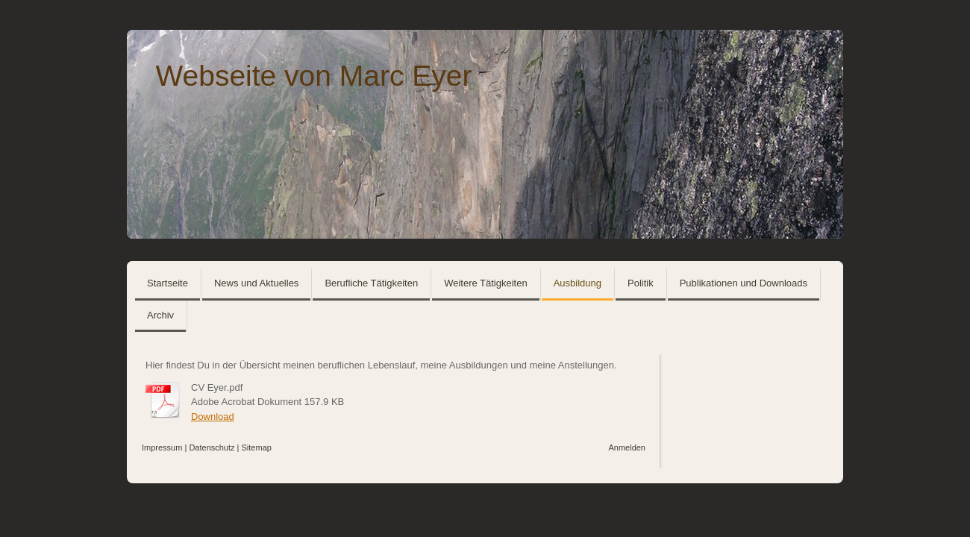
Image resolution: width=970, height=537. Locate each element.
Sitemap (257, 447)
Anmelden (626, 447)
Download (212, 416)
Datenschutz (211, 447)
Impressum (162, 447)
